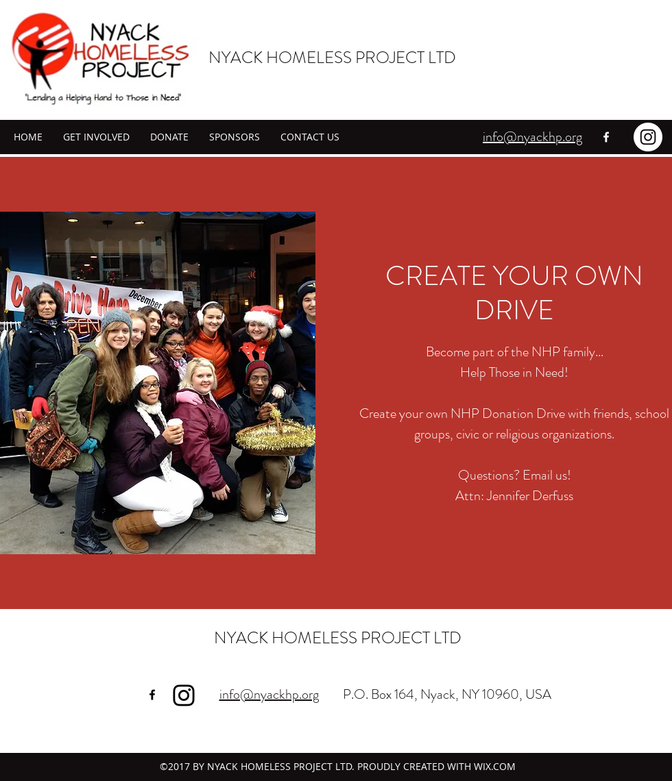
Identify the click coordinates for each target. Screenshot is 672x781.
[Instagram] (183, 695)
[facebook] (606, 137)
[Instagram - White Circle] (648, 137)
